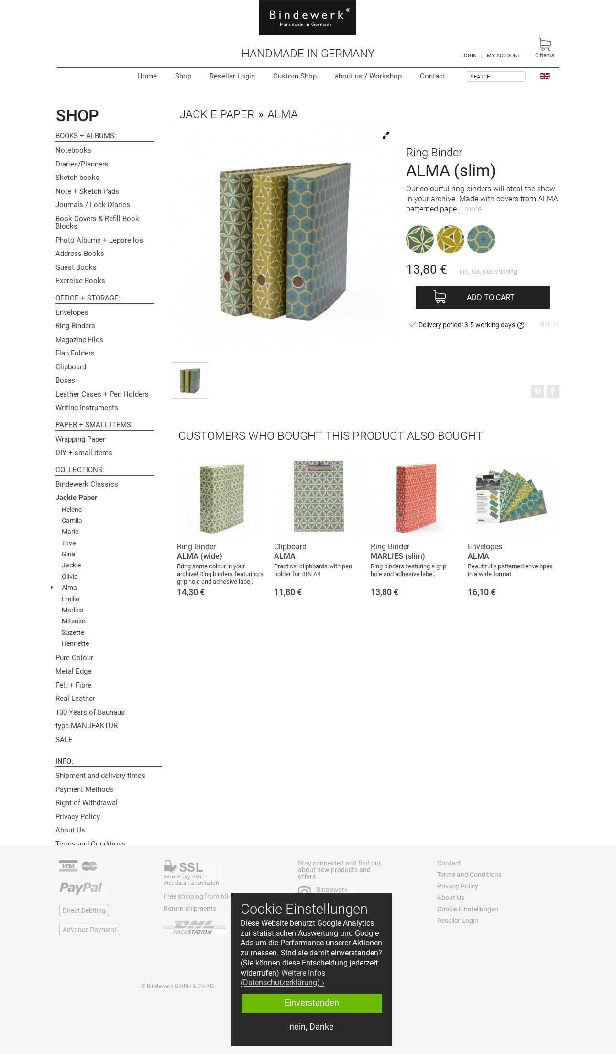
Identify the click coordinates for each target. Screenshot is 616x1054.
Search (481, 76)
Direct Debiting (84, 910)
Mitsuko (74, 621)
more (473, 208)
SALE (64, 739)
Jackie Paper (76, 497)
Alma (69, 587)
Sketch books (77, 177)
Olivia (70, 576)
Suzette (73, 632)
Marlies (72, 610)
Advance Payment (89, 929)
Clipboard (70, 367)
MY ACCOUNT (504, 56)
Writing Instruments (86, 407)
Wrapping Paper (80, 439)
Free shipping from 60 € (198, 896)
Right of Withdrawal (86, 803)
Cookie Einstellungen (467, 909)
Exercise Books (80, 281)
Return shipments (190, 908)
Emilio (70, 599)
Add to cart (491, 297)
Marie (70, 531)
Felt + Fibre (73, 685)
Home (147, 76)
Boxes (65, 380)
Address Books (79, 253)
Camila (72, 520)
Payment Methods (84, 789)
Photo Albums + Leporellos (99, 240)
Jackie (71, 565)
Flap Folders (75, 353)
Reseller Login (232, 76)
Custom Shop (295, 76)
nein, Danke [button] (311, 1027)
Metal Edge (73, 671)
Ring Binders (75, 326)
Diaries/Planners (82, 164)
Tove (69, 543)
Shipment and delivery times (100, 775)
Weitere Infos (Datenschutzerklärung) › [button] (283, 977)
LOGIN (469, 56)
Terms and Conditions (90, 844)
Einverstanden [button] (312, 1003)
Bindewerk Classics (86, 484)
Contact (432, 76)
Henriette (75, 643)
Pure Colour (74, 658)
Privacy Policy (77, 816)
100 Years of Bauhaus (90, 712)
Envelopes (71, 312)
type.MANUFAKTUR (86, 725)
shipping (506, 271)
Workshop (368, 76)
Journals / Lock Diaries (92, 204)
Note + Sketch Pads (87, 191)
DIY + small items (83, 452)
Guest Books (76, 267)
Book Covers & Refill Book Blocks (97, 222)
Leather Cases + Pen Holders (102, 394)
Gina (69, 554)
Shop (183, 76)
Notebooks (73, 150)
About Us (70, 830)
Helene (72, 509)
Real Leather (75, 698)
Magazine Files (79, 339)
